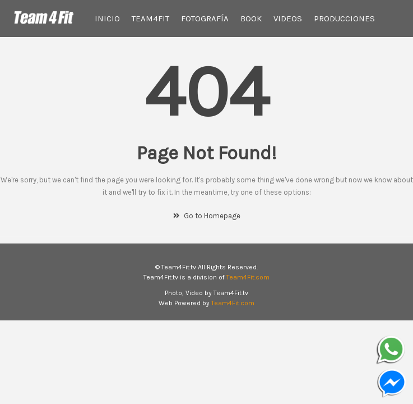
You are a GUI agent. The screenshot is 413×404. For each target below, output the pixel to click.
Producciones (344, 18)
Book (251, 18)
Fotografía (205, 18)
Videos (287, 18)
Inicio (107, 18)
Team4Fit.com (248, 277)
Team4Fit (150, 18)
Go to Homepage (206, 216)
